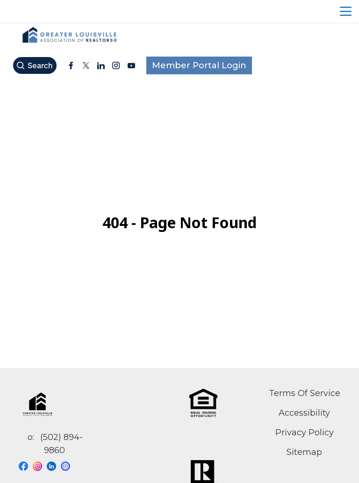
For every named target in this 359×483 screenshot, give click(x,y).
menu (346, 11)
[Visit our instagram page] (40, 466)
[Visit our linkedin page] (54, 466)
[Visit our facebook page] (26, 466)
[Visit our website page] (68, 466)
